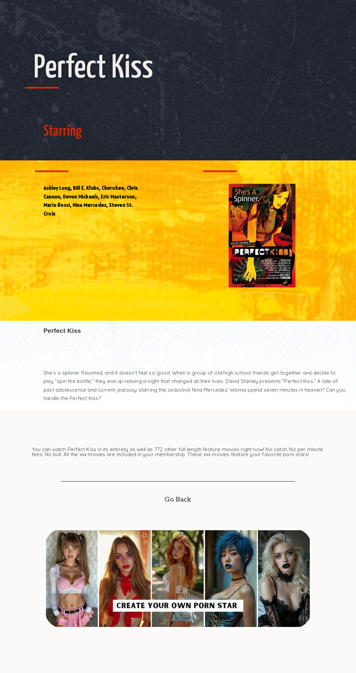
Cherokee (113, 188)
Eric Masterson (118, 196)
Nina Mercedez (90, 205)
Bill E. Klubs (86, 188)
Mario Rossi (56, 205)
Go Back (177, 500)
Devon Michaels (80, 196)
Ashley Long (56, 188)
